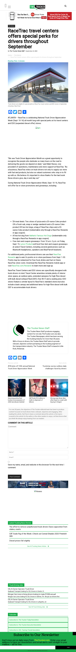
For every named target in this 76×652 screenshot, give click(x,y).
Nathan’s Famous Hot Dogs (40, 236)
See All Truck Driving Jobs (38, 602)
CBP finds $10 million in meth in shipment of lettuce (37, 400)
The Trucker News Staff (16, 51)
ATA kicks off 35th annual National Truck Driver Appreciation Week (21, 367)
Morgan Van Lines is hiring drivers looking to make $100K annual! (32, 590)
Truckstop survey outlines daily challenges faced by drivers (54, 367)
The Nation (11, 26)
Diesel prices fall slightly (19, 536)
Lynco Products (26, 244)
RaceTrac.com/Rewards (22, 266)
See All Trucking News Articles (38, 542)
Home (10, 55)
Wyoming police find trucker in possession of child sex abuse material (16, 400)
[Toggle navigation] (9, 7)
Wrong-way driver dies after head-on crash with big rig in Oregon (58, 400)
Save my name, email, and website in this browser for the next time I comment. (36, 466)
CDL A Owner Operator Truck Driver (21, 584)
